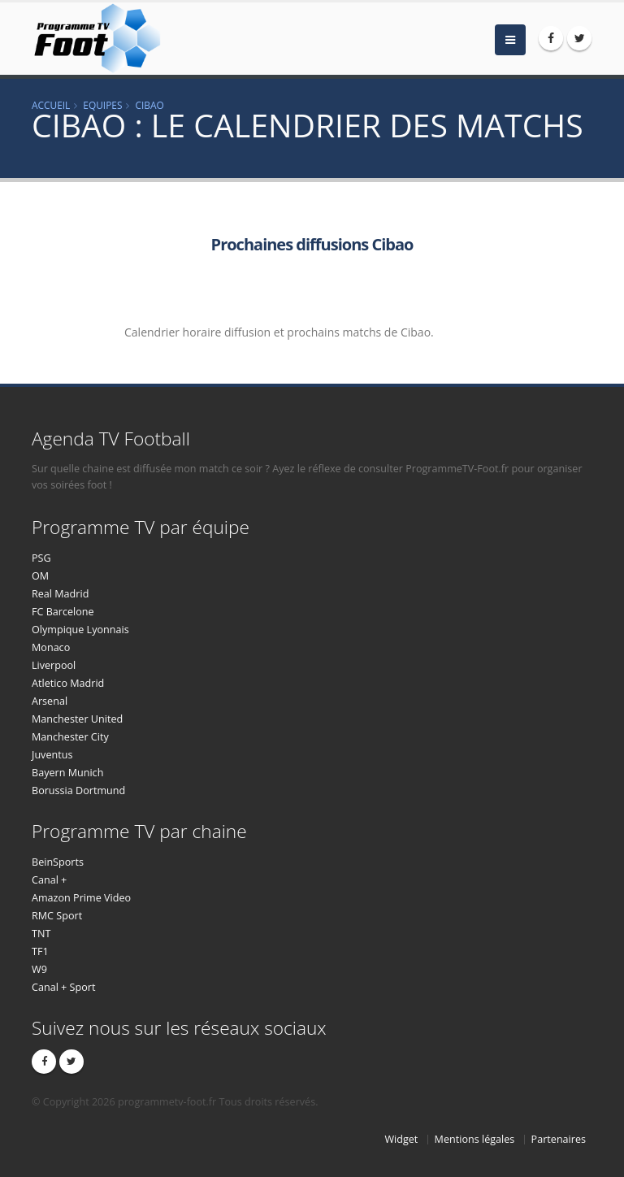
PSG (41, 558)
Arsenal (49, 701)
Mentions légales (475, 1139)
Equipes (102, 104)
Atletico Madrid (68, 683)
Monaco (51, 647)
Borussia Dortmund (78, 790)
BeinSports (58, 862)
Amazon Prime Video (81, 898)
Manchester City (70, 737)
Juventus (52, 755)
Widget (401, 1139)
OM (40, 576)
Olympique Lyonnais (80, 629)
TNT (41, 933)
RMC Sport (57, 916)
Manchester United (77, 719)
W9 (39, 969)
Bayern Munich (67, 773)
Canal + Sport (63, 987)
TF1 (40, 951)
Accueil (51, 104)
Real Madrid (60, 594)
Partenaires (558, 1139)
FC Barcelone (63, 612)
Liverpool (54, 665)
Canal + (49, 880)
